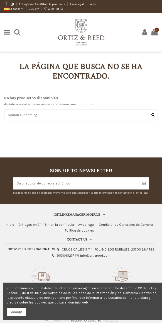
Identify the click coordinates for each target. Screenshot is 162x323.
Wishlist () (53, 9)
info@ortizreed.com (95, 256)
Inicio (92, 4)
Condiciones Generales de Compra (126, 225)
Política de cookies (79, 230)
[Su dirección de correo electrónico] (76, 183)
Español (14, 9)
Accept (16, 312)
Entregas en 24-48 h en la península (42, 4)
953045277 (65, 256)
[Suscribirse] (144, 183)
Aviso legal (77, 4)
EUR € (34, 9)
